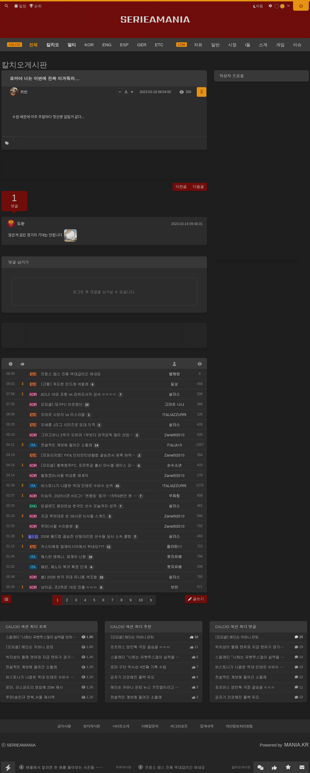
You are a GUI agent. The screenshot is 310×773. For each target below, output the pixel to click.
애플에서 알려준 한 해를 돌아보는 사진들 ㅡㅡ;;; (66, 767)
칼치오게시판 (24, 65)
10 (141, 600)
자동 (258, 6)
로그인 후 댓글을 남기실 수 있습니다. (104, 291)
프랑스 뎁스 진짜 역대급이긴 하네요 (175, 767)
